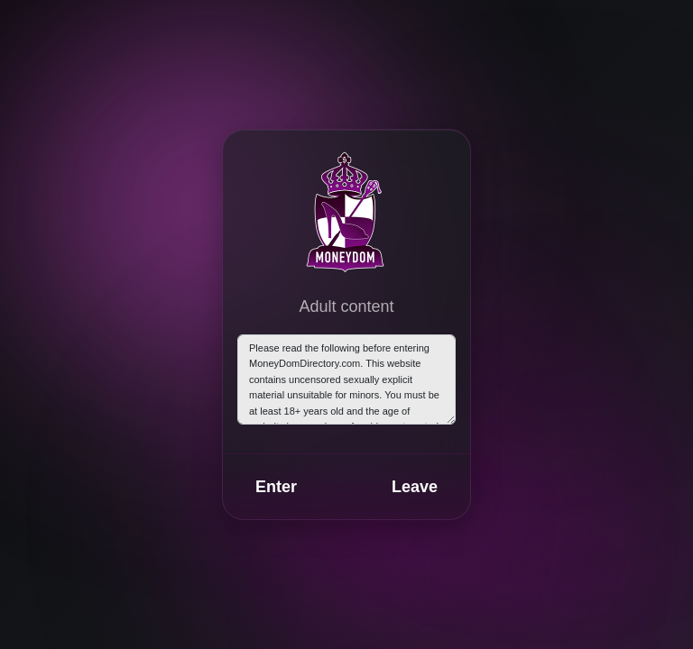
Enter (276, 487)
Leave (415, 487)
